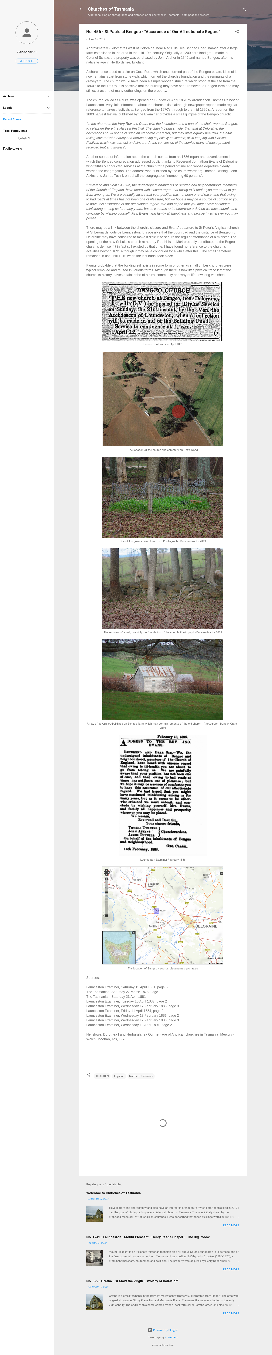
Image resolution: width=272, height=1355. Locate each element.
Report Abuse (12, 119)
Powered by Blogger (163, 1330)
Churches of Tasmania (111, 9)
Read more (231, 1225)
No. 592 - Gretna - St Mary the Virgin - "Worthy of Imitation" (132, 1281)
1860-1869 (102, 1076)
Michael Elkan (171, 1337)
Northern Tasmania (141, 1076)
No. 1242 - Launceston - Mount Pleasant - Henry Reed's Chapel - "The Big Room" (148, 1237)
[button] (237, 32)
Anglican (119, 1076)
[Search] (244, 10)
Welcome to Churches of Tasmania (113, 1193)
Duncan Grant (27, 51)
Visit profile (27, 61)
